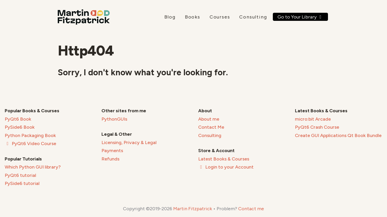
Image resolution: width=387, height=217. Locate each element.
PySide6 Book (20, 127)
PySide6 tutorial (22, 183)
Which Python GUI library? (33, 167)
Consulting (253, 17)
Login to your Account (226, 167)
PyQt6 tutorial (20, 175)
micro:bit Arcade (313, 119)
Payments (112, 150)
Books (192, 17)
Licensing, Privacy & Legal (129, 142)
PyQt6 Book (18, 119)
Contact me (251, 209)
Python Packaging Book (30, 135)
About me (208, 119)
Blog (170, 17)
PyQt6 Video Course (30, 143)
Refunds (110, 159)
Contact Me (211, 127)
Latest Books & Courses (223, 159)
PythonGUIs (114, 119)
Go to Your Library (301, 17)
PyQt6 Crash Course (317, 127)
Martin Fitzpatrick (192, 209)
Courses (220, 17)
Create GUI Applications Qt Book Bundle (338, 135)
